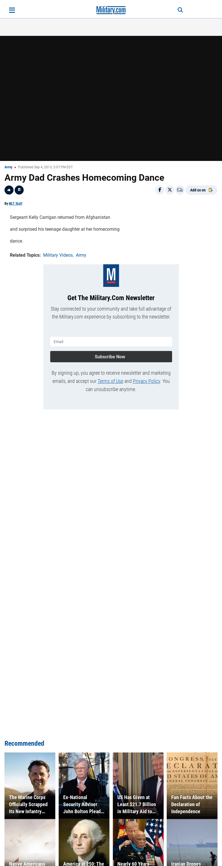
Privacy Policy (146, 381)
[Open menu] (12, 10)
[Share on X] (169, 190)
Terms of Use (110, 381)
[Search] (180, 10)
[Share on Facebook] (159, 190)
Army (8, 167)
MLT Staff (15, 204)
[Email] (179, 190)
